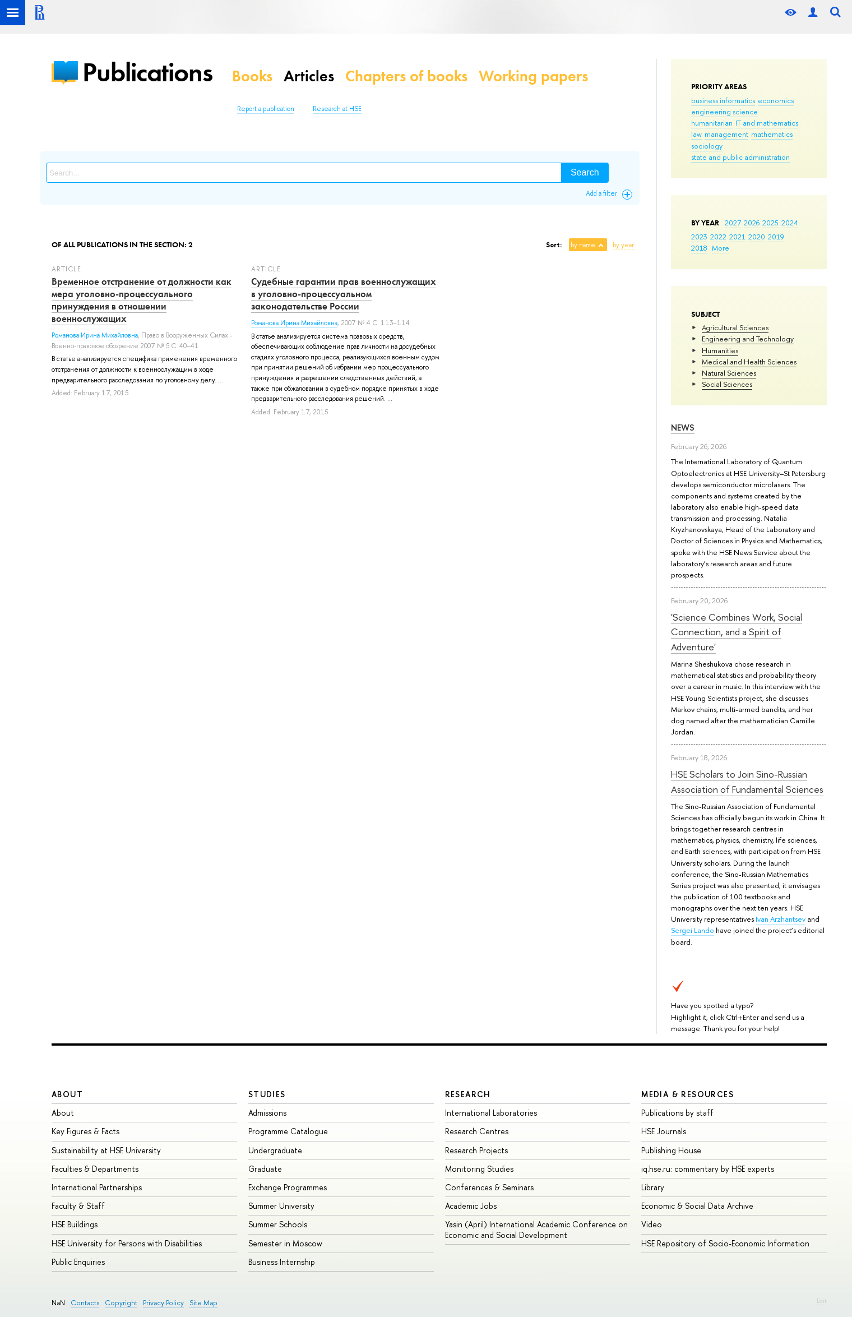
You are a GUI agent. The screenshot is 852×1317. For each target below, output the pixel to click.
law (696, 134)
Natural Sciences (729, 373)
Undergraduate (275, 1150)
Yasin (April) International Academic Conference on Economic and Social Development (536, 1229)
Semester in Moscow (285, 1243)
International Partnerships (97, 1187)
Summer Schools (277, 1224)
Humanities (720, 350)
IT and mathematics (766, 123)
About (67, 1094)
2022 (718, 237)
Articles (309, 76)
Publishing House (671, 1150)
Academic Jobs (471, 1205)
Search (585, 172)
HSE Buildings (75, 1224)
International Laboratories (491, 1112)
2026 (752, 223)
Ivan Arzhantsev (780, 919)
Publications (147, 72)
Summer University (281, 1205)
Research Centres (476, 1131)
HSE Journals (663, 1131)
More (720, 248)
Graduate (265, 1168)
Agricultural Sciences (735, 327)
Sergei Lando (692, 930)
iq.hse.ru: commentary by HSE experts (707, 1168)
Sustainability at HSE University (106, 1150)
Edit (822, 1301)
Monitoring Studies (479, 1168)
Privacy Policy (163, 1302)
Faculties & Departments (95, 1168)
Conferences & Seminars (489, 1187)
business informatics (723, 100)
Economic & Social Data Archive (697, 1205)
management (726, 134)
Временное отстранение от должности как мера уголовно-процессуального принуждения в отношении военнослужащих (141, 300)
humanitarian (712, 123)
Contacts (85, 1302)
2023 (699, 237)
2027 (733, 223)
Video (651, 1224)
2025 (770, 223)
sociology (707, 146)
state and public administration (740, 157)
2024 (789, 223)
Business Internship (281, 1261)
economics (776, 100)
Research (468, 1094)
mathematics (772, 134)
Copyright (121, 1302)
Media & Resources (687, 1094)
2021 (737, 237)
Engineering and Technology (748, 339)
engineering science (724, 112)
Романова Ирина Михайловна (95, 335)
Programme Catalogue (288, 1131)
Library (652, 1187)
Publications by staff (677, 1112)
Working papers (533, 76)
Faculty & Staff (78, 1205)
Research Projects (476, 1150)
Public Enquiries (78, 1261)
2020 (756, 237)
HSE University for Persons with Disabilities (127, 1243)
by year (623, 245)
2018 (699, 248)
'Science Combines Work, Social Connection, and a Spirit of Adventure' (736, 632)
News (682, 427)
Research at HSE (337, 108)
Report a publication (265, 108)
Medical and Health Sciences (749, 362)
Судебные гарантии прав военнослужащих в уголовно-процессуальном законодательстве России (343, 293)
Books (252, 76)
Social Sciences (727, 384)
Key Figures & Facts (85, 1131)
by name (583, 245)
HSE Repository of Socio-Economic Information (725, 1243)
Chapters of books (406, 76)
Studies (267, 1094)
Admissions (267, 1112)
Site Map (203, 1302)
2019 (776, 237)
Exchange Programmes (287, 1187)
